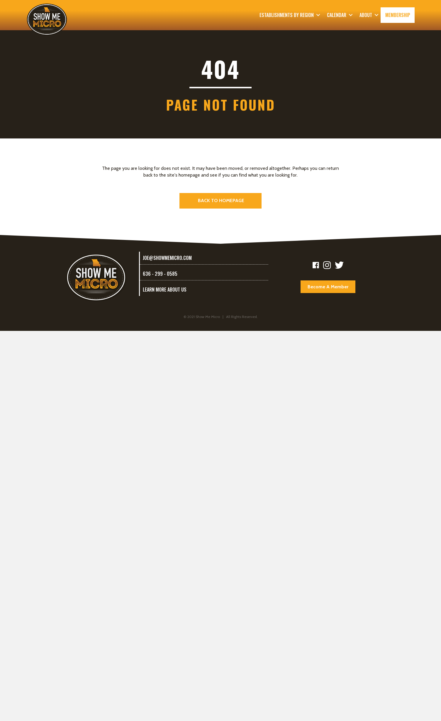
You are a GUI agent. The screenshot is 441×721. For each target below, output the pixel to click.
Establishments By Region (286, 14)
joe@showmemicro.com (167, 257)
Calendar (336, 14)
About (365, 14)
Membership (397, 14)
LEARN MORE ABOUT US (164, 289)
